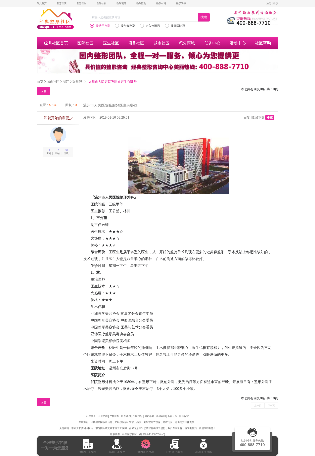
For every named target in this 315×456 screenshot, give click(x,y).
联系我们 (126, 416)
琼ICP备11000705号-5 (152, 434)
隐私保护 (184, 416)
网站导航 (149, 416)
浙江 (66, 81)
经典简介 (91, 416)
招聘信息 (137, 416)
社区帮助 (263, 43)
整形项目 (121, 3)
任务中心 (212, 43)
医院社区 (85, 43)
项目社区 (136, 43)
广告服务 (114, 416)
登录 (275, 3)
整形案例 (141, 3)
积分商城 (187, 43)
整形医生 (81, 3)
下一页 (271, 405)
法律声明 (161, 416)
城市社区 (161, 43)
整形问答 (181, 3)
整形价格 (101, 3)
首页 (40, 81)
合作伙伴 (172, 416)
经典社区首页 (56, 43)
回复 (43, 91)
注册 (268, 3)
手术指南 (103, 416)
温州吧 (77, 81)
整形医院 (61, 3)
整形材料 (161, 3)
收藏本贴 (258, 117)
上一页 (257, 405)
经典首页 (42, 3)
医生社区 (111, 43)
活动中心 (238, 43)
